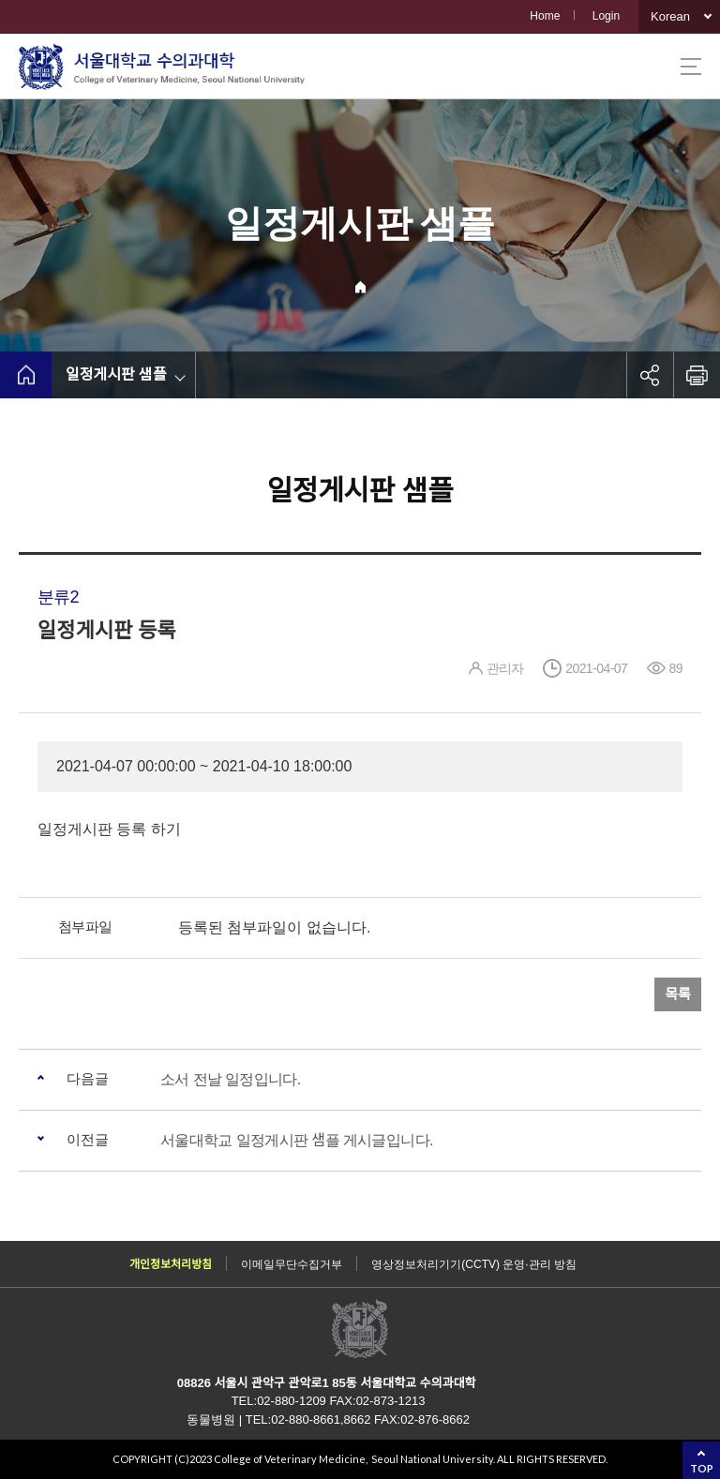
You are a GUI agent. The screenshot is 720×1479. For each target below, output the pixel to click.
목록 (678, 994)
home (26, 374)
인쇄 (696, 374)
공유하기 (649, 374)
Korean (670, 16)
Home (545, 15)
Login (606, 15)
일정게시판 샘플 (116, 374)
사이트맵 (691, 66)
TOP (701, 1468)
